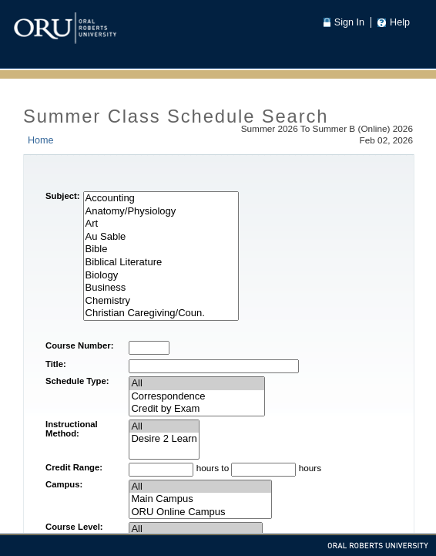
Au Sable (161, 237)
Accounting (161, 198)
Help (400, 22)
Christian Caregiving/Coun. (161, 313)
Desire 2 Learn (163, 439)
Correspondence (196, 396)
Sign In (349, 22)
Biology (161, 275)
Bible (161, 249)
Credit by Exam (196, 409)
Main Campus (199, 499)
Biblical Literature (161, 262)
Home (41, 140)
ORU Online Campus (199, 512)
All (196, 383)
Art (161, 224)
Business (161, 288)
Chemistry (161, 301)
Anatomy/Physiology (161, 211)
